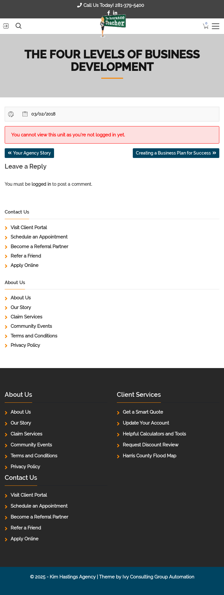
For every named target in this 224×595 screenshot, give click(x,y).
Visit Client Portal (29, 227)
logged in (41, 184)
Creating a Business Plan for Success (173, 152)
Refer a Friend (26, 256)
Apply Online (24, 265)
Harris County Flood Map (149, 456)
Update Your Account (146, 423)
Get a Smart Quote (143, 412)
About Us (21, 298)
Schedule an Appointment (39, 237)
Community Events (31, 326)
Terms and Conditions (34, 336)
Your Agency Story (32, 152)
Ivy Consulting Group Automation (158, 577)
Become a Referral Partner (39, 246)
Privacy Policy (25, 345)
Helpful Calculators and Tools (154, 434)
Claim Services (26, 317)
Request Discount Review (150, 445)
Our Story (21, 307)
